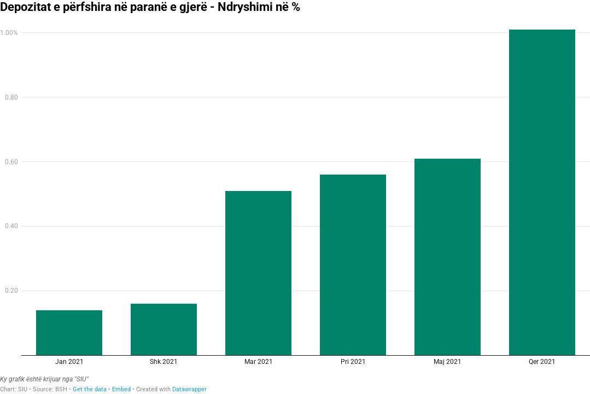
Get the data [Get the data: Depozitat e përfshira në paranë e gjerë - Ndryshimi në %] (90, 389)
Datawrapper (189, 389)
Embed (121, 389)
